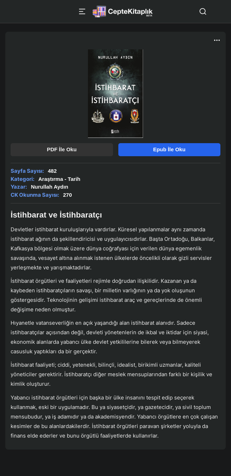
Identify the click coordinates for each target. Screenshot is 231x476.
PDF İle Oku (62, 149)
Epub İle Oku (169, 149)
